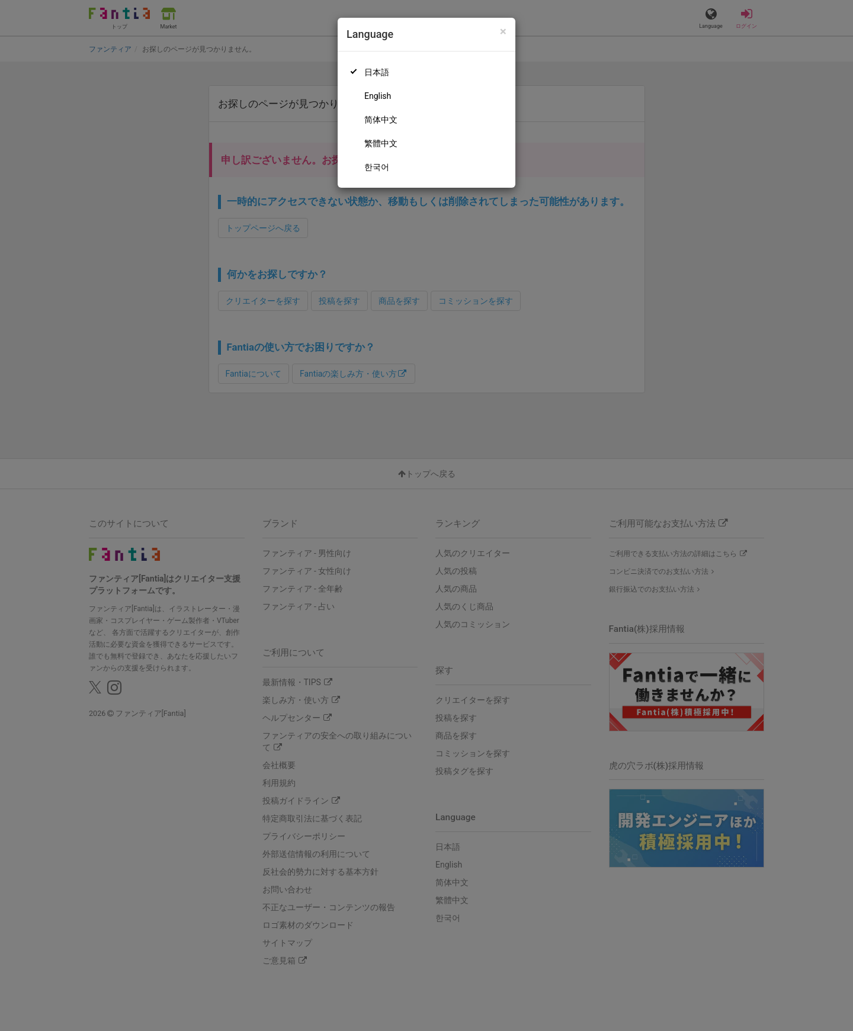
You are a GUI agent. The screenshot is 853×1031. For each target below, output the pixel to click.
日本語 (376, 72)
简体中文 (380, 119)
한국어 (376, 167)
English (377, 96)
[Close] (503, 31)
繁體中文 (380, 143)
